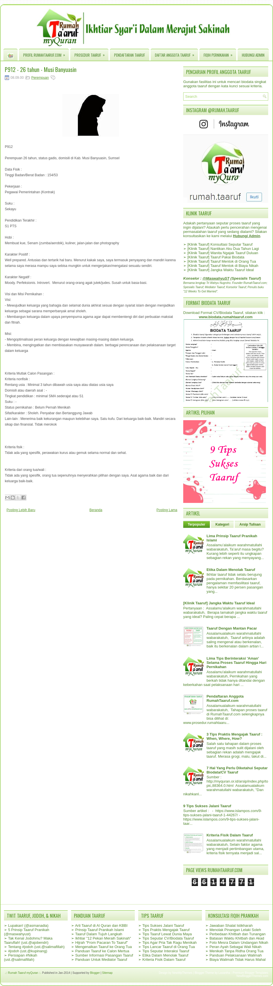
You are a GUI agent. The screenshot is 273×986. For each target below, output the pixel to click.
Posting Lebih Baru (21, 510)
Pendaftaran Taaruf (129, 55)
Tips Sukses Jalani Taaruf (163, 925)
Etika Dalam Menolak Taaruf (230, 570)
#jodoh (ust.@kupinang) (27, 951)
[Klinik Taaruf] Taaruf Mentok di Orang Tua (221, 261)
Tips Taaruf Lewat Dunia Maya (167, 934)
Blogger (95, 972)
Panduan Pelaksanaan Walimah (236, 955)
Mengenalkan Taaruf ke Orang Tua (103, 947)
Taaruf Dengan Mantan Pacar (231, 628)
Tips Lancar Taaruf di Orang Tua (168, 947)
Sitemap (107, 972)
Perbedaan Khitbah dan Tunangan (238, 934)
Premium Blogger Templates (250, 972)
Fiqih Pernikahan (220, 53)
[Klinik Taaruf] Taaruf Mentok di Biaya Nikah (222, 266)
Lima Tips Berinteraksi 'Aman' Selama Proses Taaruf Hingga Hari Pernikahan (236, 662)
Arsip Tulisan (250, 524)
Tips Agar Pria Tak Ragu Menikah (169, 942)
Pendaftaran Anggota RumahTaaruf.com (225, 698)
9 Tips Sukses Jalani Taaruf (207, 806)
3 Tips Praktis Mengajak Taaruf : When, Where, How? (234, 736)
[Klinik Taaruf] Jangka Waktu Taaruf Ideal (220, 270)
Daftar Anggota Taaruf (176, 53)
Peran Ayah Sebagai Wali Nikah (236, 947)
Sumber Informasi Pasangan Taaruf (104, 955)
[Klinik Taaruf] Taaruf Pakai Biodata (215, 257)
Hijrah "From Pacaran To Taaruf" (101, 942)
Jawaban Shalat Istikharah (231, 925)
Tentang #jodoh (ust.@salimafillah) (36, 947)
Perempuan (40, 78)
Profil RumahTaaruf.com (46, 53)
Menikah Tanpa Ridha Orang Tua (237, 951)
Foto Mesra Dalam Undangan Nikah (239, 942)
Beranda (95, 510)
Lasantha (224, 972)
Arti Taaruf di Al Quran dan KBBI (101, 925)
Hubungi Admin (253, 55)
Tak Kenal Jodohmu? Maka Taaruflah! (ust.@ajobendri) (28, 940)
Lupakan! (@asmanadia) (28, 925)
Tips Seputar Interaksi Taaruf (165, 951)
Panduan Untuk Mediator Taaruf (101, 959)
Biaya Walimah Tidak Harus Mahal (238, 959)
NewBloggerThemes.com (252, 976)
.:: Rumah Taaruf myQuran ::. (23, 972)
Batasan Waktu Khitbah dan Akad (237, 938)
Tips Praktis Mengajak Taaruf (165, 930)
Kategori (222, 524)
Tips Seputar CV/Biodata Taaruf (168, 938)
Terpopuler (196, 524)
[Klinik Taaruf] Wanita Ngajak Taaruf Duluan (222, 253)
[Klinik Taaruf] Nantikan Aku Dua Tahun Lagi (223, 248)
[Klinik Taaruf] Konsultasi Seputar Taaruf (220, 244)
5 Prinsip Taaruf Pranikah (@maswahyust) (26, 932)
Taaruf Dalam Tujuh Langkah (98, 934)
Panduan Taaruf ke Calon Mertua (102, 951)
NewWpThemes (182, 972)
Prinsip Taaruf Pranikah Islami (99, 930)
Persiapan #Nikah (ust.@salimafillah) (20, 957)
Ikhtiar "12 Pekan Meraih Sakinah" (103, 938)
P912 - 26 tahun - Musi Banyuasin (40, 69)
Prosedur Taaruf (91, 53)
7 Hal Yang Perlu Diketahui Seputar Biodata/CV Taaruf (237, 770)
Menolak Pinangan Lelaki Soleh (235, 930)
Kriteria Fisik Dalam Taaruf (229, 835)
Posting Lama (167, 510)
